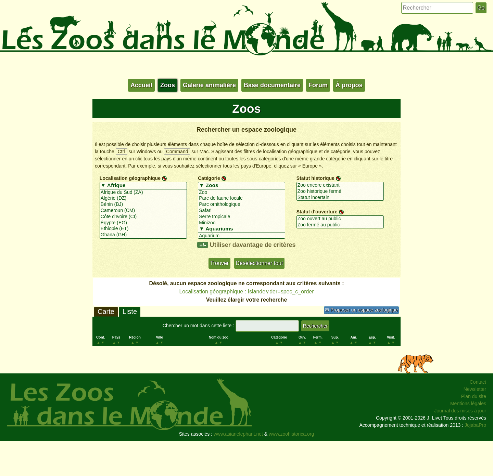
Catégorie (209, 178)
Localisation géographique (130, 178)
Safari (241, 211)
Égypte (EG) (143, 223)
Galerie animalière (209, 85)
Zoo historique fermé (340, 191)
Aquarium (241, 236)
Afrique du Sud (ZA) (143, 192)
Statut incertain (340, 198)
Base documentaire (272, 85)
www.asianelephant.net (238, 434)
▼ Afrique (143, 185)
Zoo (241, 192)
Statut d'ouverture (317, 211)
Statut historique (315, 178)
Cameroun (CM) (143, 211)
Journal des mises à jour (460, 410)
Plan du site (473, 396)
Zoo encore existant (340, 185)
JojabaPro (475, 425)
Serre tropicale (241, 217)
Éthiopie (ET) (143, 229)
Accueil (141, 85)
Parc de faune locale (241, 198)
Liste (130, 311)
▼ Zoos (241, 185)
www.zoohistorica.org (291, 434)
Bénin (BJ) (143, 204)
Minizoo (241, 223)
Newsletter (475, 389)
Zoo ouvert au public (340, 219)
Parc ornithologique (241, 204)
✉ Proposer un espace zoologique (361, 310)
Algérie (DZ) (143, 198)
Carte (106, 311)
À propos (349, 85)
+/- (202, 245)
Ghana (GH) (143, 235)
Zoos (167, 85)
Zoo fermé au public (340, 225)
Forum (318, 85)
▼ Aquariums (241, 229)
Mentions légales (468, 403)
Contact (478, 382)
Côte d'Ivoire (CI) (143, 217)
